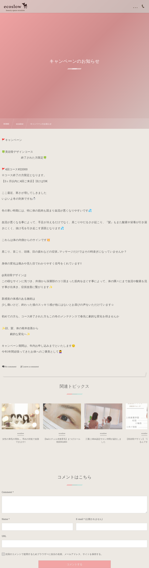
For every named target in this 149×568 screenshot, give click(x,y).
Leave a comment (31, 366)
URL (4, 536)
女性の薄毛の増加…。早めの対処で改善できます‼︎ (20, 443)
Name (5, 519)
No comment (10, 366)
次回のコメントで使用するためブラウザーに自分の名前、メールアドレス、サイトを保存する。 (54, 554)
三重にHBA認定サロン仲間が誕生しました (103, 443)
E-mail (79, 519)
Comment (7, 492)
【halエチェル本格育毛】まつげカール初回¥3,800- (62, 443)
